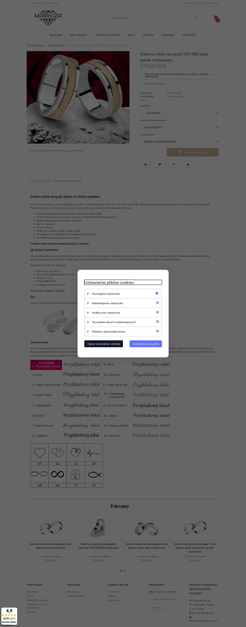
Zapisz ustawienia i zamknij (103, 343)
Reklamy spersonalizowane (108, 331)
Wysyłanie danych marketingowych (114, 322)
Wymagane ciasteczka (106, 293)
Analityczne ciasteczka (106, 312)
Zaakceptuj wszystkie (146, 343)
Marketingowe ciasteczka (107, 303)
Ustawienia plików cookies (109, 282)
